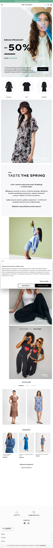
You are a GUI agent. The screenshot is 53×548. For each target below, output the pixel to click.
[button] (3, 42)
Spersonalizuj (26, 285)
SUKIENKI (21, 385)
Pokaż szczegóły (44, 281)
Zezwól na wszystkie (43, 285)
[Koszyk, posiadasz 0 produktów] (51, 4)
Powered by (40, 546)
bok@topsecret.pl (34, 515)
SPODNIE (33, 385)
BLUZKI (27, 385)
